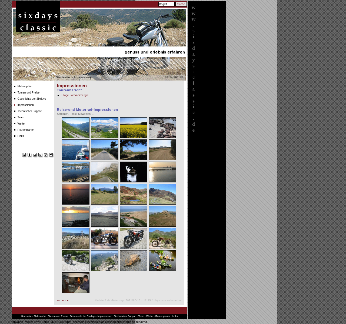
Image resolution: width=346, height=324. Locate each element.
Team (21, 117)
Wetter (21, 123)
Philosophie (25, 86)
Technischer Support (30, 111)
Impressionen (26, 104)
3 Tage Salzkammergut (74, 95)
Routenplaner (26, 129)
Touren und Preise (28, 92)
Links (21, 136)
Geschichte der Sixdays (32, 98)
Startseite (63, 77)
